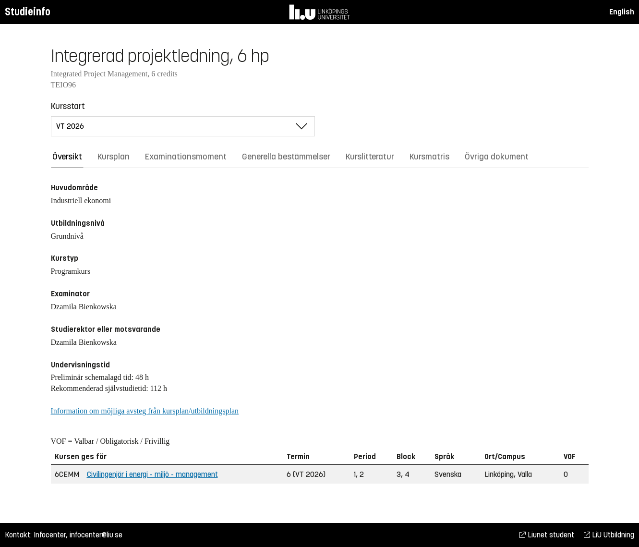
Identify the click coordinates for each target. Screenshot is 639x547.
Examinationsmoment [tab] (186, 156)
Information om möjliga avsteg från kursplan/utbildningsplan (145, 411)
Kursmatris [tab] (429, 156)
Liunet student (546, 534)
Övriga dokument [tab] (497, 156)
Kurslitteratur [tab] (370, 156)
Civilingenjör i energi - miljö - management (152, 474)
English (621, 11)
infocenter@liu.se (96, 534)
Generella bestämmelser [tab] (286, 156)
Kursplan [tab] (113, 156)
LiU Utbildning (609, 534)
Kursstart (68, 106)
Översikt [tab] (67, 156)
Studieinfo (27, 11)
